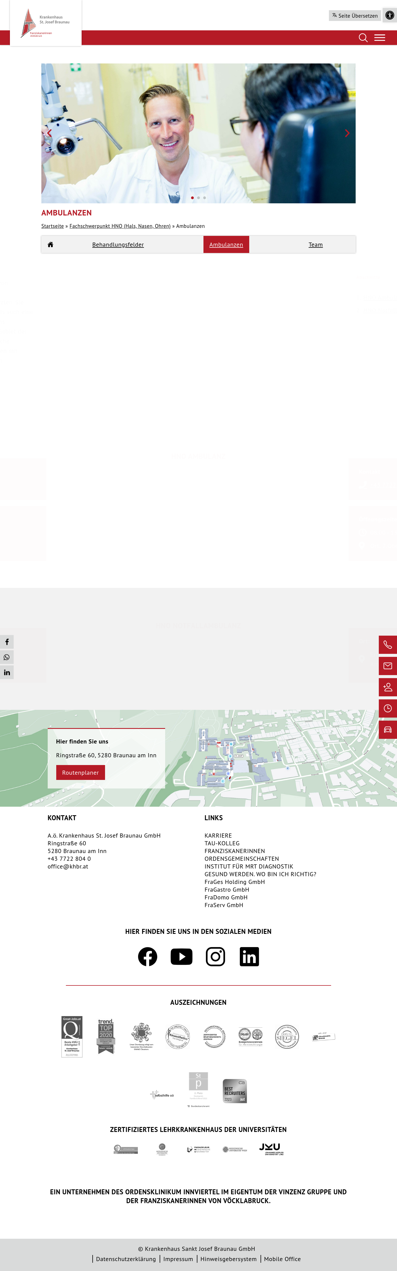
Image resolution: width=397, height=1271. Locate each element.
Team (316, 244)
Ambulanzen (226, 244)
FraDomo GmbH (226, 897)
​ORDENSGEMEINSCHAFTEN (242, 858)
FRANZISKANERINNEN (235, 851)
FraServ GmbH (224, 905)
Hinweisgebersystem (228, 1259)
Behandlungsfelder (118, 244)
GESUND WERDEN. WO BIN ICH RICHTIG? (260, 874)
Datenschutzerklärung (126, 1259)
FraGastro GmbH (227, 889)
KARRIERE (218, 835)
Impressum (178, 1259)
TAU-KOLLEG (222, 843)
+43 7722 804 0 (69, 858)
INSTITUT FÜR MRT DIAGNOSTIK (249, 866)
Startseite (52, 226)
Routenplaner (80, 772)
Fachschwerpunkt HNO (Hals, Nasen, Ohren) (120, 226)
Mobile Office (282, 1259)
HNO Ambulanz (367, 297)
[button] (390, 15)
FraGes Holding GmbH (235, 882)
